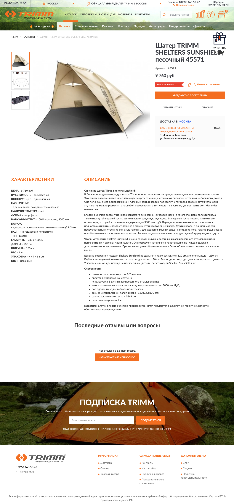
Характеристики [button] (173, 107)
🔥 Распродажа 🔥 (42, 26)
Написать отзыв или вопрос (117, 357)
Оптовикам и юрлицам (97, 14)
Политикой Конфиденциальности (117, 429)
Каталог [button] (71, 14)
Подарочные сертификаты (187, 26)
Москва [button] (185, 121)
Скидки (187, 468)
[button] (183, 5)
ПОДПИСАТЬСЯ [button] (151, 420)
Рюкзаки (107, 26)
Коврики (123, 26)
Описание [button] (207, 107)
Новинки (125, 14)
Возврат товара (109, 474)
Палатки (64, 26)
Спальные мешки (86, 26)
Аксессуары (157, 26)
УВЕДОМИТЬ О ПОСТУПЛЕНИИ (190, 95)
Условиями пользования (150, 429)
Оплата (104, 468)
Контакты (142, 14)
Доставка (106, 463)
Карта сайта (149, 468)
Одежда (139, 26)
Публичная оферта (153, 474)
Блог (186, 463)
